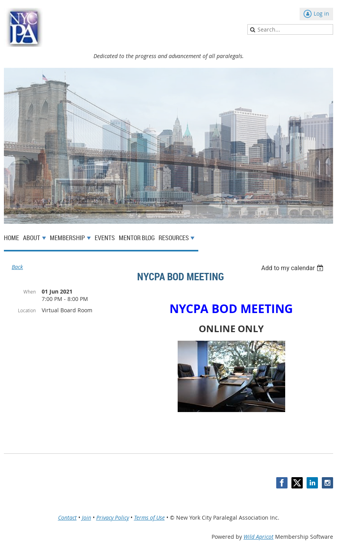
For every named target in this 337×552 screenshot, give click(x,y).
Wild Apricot (258, 536)
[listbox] (293, 268)
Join (86, 517)
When (29, 291)
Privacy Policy (112, 517)
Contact (67, 517)
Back (17, 267)
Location (27, 310)
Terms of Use (149, 517)
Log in (321, 13)
